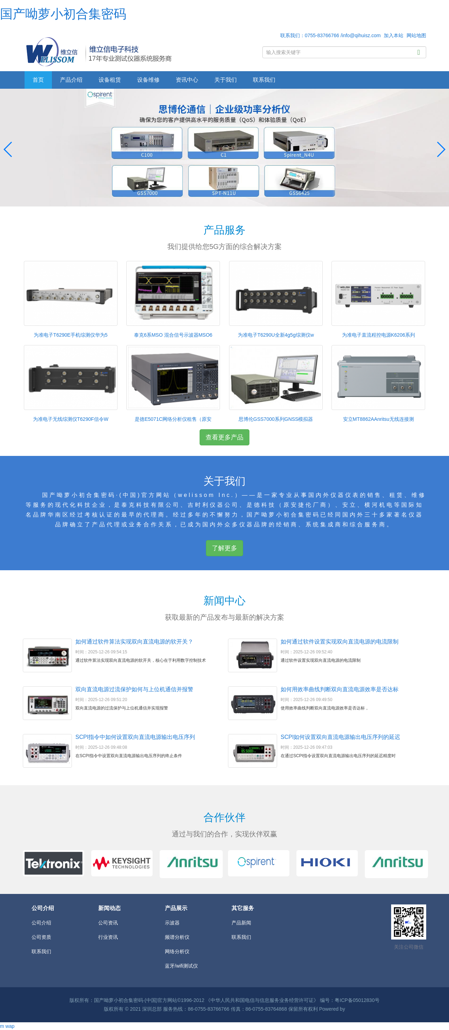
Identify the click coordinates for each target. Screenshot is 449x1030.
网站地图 (416, 35)
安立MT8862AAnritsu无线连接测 (378, 419)
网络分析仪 (177, 951)
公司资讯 (108, 922)
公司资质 (41, 937)
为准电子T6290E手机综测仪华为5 (71, 335)
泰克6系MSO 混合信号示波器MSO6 (173, 335)
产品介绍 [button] (71, 80)
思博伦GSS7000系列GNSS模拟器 (276, 419)
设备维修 (148, 80)
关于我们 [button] (225, 80)
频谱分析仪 (177, 937)
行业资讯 (108, 937)
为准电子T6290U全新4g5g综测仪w (276, 335)
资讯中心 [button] (187, 80)
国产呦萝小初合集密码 (63, 14)
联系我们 (264, 80)
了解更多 (224, 548)
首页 (38, 80)
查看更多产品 (224, 437)
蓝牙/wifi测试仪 (181, 966)
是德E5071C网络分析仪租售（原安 (173, 419)
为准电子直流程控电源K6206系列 (378, 335)
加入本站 (393, 35)
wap (10, 1026)
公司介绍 (41, 922)
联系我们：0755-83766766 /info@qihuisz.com (330, 35)
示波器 (172, 922)
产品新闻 (241, 922)
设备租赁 (110, 80)
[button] (440, 149)
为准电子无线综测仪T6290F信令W (70, 419)
